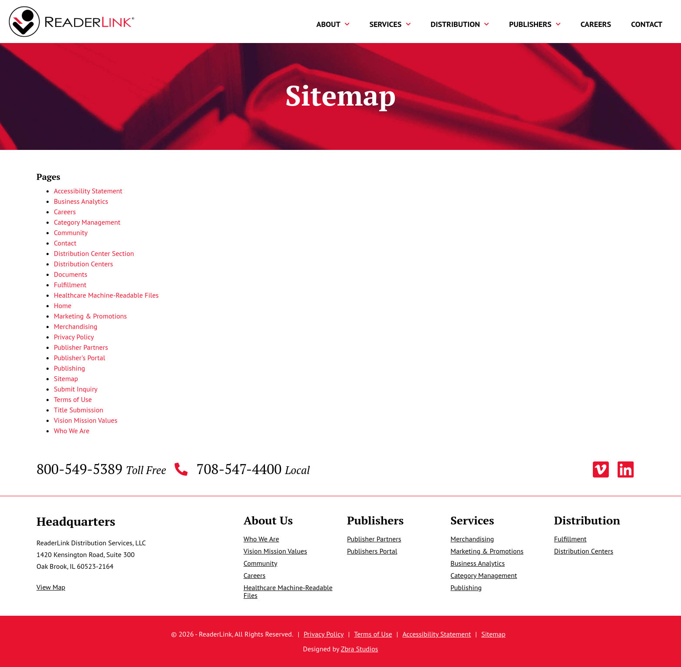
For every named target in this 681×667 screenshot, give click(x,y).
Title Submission (78, 409)
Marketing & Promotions (90, 316)
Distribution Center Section (94, 253)
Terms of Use (73, 399)
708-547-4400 (253, 469)
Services (390, 24)
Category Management (87, 222)
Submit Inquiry (76, 389)
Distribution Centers (83, 263)
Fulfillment (70, 284)
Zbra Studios (359, 648)
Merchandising (75, 326)
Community (71, 232)
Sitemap (66, 378)
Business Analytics (81, 201)
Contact (646, 24)
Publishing (69, 368)
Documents (70, 274)
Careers (596, 24)
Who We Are (71, 430)
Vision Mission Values (85, 420)
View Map (50, 587)
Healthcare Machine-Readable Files (106, 295)
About (333, 24)
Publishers (535, 24)
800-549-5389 (101, 469)
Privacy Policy (74, 336)
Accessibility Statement (88, 190)
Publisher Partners (81, 347)
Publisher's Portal (79, 357)
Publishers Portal (372, 551)
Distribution (460, 24)
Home (62, 305)
